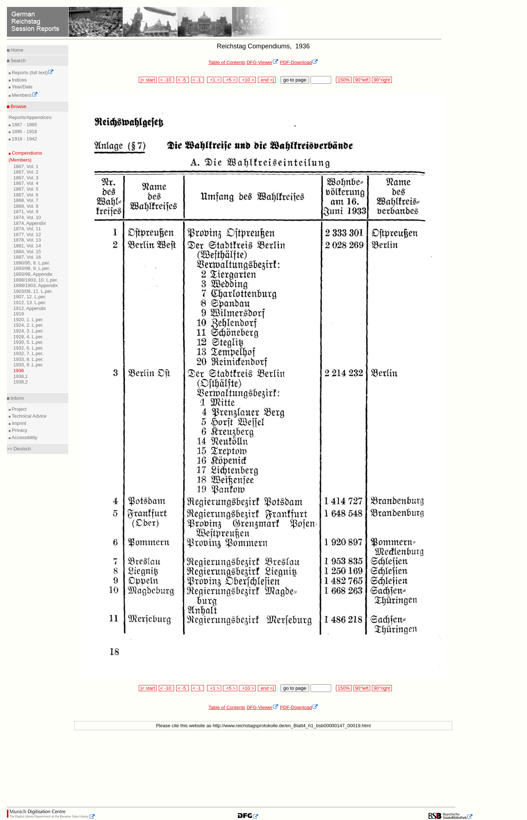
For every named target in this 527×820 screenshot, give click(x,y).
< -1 (197, 80)
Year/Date (22, 86)
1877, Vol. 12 (27, 234)
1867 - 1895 (24, 124)
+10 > (247, 80)
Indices (19, 80)
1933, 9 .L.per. (28, 364)
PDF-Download (299, 62)
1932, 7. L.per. (28, 353)
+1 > (214, 80)
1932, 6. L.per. (28, 348)
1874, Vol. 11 (27, 228)
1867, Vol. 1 (25, 166)
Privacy (19, 430)
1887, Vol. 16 (27, 257)
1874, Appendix (29, 223)
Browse (18, 106)
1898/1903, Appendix (35, 285)
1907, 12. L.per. (29, 296)
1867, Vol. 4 (25, 183)
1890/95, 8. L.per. (31, 263)
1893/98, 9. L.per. (31, 268)
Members (24, 95)
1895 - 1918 (24, 131)
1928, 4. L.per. (28, 336)
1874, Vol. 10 (27, 217)
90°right (381, 80)
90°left (362, 80)
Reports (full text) (32, 72)
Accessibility (24, 437)
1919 (18, 314)
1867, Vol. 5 (25, 189)
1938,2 (20, 382)
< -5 (183, 80)
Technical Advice (29, 416)
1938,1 (20, 376)
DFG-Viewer (263, 62)
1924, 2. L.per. (28, 325)
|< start (147, 80)
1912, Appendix (29, 308)
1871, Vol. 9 (25, 211)
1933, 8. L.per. (28, 359)
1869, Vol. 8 (25, 206)
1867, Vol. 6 (25, 195)
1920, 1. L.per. (28, 319)
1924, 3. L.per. (28, 331)
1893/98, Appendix (33, 274)
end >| (266, 80)
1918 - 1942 (24, 139)
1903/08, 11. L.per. (33, 291)
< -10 (166, 80)
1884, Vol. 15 (27, 251)
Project (19, 409)
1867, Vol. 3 (25, 177)
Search (17, 60)
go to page (294, 80)
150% (343, 80)
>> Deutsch (19, 448)
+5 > (230, 80)
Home (16, 50)
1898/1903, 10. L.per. (35, 280)
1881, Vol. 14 (27, 245)
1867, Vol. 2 (25, 172)
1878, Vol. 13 (27, 240)
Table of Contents (226, 62)
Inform (16, 398)
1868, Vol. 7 (25, 200)
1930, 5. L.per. (28, 342)
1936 (18, 370)
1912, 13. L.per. (29, 302)
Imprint (18, 423)
